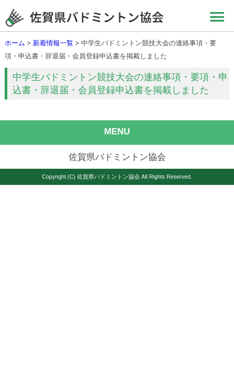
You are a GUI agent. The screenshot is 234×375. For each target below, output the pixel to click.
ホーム (15, 43)
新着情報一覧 (53, 43)
